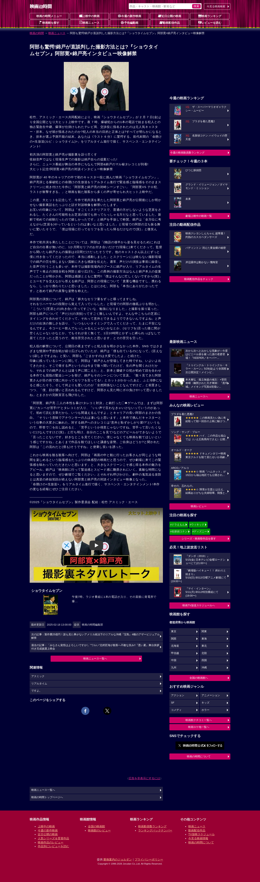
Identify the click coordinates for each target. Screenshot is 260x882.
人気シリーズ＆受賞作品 (53, 838)
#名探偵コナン (178, 531)
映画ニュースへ (199, 396)
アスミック (37, 676)
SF (172, 702)
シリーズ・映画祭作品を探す (199, 538)
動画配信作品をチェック (198, 279)
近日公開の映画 (169, 16)
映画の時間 (37, 33)
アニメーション (211, 695)
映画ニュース (89, 22)
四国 (204, 660)
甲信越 (175, 653)
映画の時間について (199, 756)
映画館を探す (49, 22)
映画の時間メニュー (49, 16)
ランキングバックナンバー (155, 830)
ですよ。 (36, 690)
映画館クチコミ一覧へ (198, 720)
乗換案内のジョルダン (117, 859)
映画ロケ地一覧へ (198, 727)
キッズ (205, 702)
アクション (177, 695)
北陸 (204, 653)
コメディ (176, 710)
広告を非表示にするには (144, 778)
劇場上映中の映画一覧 (198, 215)
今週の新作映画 (129, 16)
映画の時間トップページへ (47, 797)
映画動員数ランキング (152, 826)
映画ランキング (209, 16)
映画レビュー (199, 506)
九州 (173, 667)
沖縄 (204, 667)
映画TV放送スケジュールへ (198, 605)
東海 (204, 638)
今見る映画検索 (216, 6)
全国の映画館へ (199, 677)
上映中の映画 (89, 16)
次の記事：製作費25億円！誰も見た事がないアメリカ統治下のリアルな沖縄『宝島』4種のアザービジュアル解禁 (95, 636)
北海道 (175, 645)
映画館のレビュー (99, 830)
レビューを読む (209, 22)
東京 (173, 631)
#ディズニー (199, 531)
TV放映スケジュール (201, 834)
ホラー (205, 710)
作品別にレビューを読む (53, 846)
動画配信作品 (169, 22)
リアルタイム (39, 683)
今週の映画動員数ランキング (187, 152)
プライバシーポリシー (149, 859)
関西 (173, 638)
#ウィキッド (197, 524)
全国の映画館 (96, 826)
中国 (173, 660)
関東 (204, 631)
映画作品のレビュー (50, 842)
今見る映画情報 (198, 838)
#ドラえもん (177, 524)
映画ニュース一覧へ (95, 658)
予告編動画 (129, 22)
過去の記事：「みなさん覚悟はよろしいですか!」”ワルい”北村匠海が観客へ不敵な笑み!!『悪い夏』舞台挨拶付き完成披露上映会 (95, 647)
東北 (204, 645)
